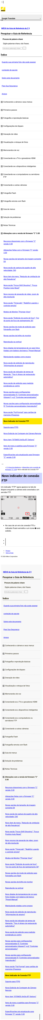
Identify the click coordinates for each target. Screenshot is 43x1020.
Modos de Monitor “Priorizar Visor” (17, 312)
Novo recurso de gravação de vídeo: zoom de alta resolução (21, 295)
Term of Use (9, 553)
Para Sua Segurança (10, 86)
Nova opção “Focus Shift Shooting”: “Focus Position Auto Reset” (20, 286)
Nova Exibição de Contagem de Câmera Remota (22, 433)
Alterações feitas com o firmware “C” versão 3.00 (21, 251)
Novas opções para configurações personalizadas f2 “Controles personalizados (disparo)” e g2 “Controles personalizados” (21, 394)
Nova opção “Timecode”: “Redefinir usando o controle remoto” (21, 304)
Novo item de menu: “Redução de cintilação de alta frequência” (22, 278)
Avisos (4, 94)
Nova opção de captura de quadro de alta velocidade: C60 (20, 269)
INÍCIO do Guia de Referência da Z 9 (15, 28)
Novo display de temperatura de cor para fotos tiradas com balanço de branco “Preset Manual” (22, 349)
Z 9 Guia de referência (13, 467)
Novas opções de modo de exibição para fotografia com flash (19, 328)
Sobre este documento (11, 78)
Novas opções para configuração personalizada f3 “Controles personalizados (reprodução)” (22, 405)
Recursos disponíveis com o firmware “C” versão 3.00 (20, 242)
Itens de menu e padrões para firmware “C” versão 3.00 (20, 447)
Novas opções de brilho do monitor (17, 336)
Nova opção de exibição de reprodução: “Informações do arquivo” (19, 364)
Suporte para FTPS (11, 427)
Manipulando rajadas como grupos (17, 357)
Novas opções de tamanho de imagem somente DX (22, 260)
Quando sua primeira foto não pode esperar (19, 62)
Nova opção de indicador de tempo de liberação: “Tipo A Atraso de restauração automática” (19, 374)
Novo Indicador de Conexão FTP (16, 421)
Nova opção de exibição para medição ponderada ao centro (18, 384)
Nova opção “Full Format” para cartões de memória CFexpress (20, 413)
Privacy (8, 551)
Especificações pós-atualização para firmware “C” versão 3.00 (21, 456)
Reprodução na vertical (13, 342)
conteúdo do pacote (9, 70)
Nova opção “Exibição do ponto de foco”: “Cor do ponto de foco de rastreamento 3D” (21, 319)
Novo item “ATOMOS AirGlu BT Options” (19, 440)
